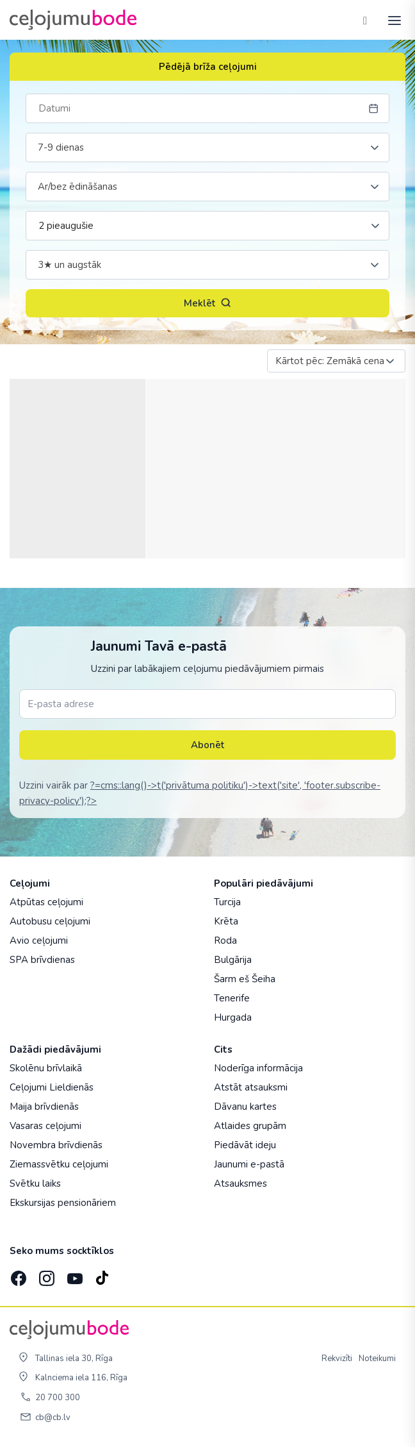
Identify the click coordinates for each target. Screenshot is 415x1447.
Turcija (227, 902)
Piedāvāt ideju (245, 1145)
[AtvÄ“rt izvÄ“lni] (390, 20)
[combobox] (207, 147)
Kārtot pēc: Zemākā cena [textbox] (329, 361)
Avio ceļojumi (39, 940)
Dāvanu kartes (245, 1106)
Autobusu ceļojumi (50, 921)
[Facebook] (17, 1274)
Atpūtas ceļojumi (46, 902)
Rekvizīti (336, 1358)
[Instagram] (45, 1274)
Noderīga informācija (258, 1068)
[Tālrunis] (365, 19)
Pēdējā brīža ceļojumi (208, 66)
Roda (225, 940)
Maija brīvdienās (44, 1106)
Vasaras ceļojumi (45, 1125)
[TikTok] (102, 1274)
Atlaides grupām (250, 1125)
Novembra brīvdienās (56, 1145)
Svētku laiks (35, 1183)
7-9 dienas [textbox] (61, 147)
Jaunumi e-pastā (249, 1164)
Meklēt (207, 303)
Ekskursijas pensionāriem (63, 1202)
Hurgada (233, 1017)
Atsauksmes (240, 1183)
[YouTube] (73, 1274)
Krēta (226, 921)
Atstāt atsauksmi (251, 1087)
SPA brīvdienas (42, 959)
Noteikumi (377, 1358)
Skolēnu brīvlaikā (46, 1068)
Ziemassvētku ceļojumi (59, 1164)
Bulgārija (233, 959)
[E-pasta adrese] (207, 704)
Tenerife (232, 998)
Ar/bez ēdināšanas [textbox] (77, 186)
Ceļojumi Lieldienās (52, 1087)
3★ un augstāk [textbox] (69, 264)
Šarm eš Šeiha (244, 979)
